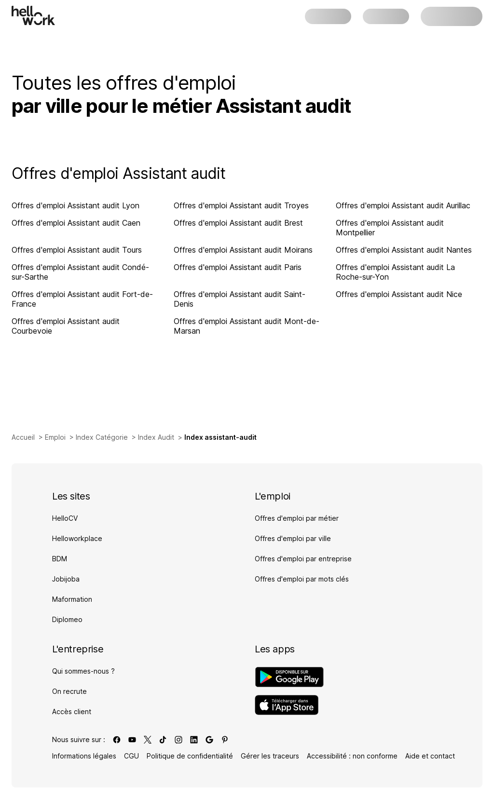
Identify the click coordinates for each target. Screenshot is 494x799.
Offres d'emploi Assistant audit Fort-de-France (82, 299)
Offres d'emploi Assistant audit (118, 173)
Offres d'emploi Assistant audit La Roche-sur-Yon (395, 272)
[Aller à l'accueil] (33, 15)
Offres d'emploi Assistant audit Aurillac (403, 205)
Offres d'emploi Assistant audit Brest (238, 223)
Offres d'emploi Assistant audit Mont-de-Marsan (246, 326)
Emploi (55, 437)
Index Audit (156, 437)
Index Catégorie (102, 437)
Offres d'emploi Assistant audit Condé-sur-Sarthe (80, 272)
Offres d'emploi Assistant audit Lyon (75, 205)
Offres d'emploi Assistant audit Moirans (243, 250)
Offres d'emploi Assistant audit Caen (76, 223)
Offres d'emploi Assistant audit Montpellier (390, 227)
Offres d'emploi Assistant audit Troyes (241, 205)
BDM (59, 559)
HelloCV (65, 518)
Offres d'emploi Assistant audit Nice (399, 294)
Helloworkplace (77, 538)
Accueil (23, 437)
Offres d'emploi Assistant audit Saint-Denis (239, 299)
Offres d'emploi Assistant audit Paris (238, 267)
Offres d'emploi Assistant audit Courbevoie (66, 326)
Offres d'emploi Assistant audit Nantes (404, 250)
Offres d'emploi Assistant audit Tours (77, 250)
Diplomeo (67, 619)
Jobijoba (66, 579)
